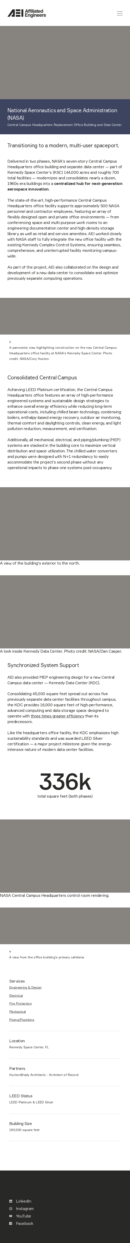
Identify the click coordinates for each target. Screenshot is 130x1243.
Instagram (21, 1208)
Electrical (16, 995)
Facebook (21, 1223)
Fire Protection (20, 1003)
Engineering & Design (25, 987)
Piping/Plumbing (21, 1020)
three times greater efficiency (57, 716)
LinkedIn (20, 1201)
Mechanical (17, 1011)
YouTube (20, 1216)
